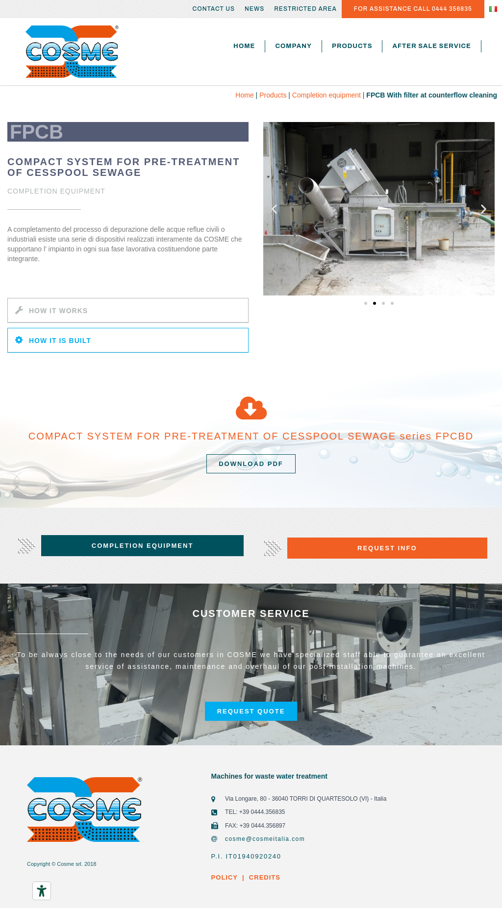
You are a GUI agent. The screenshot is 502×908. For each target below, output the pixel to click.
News (254, 8)
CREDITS (263, 877)
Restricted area (305, 8)
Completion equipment (326, 95)
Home (244, 46)
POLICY (224, 877)
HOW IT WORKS (58, 311)
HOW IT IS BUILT (60, 340)
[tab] (128, 310)
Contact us (214, 8)
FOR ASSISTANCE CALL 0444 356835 (413, 8)
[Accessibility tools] (41, 891)
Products (352, 46)
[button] (365, 303)
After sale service (431, 46)
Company (293, 46)
